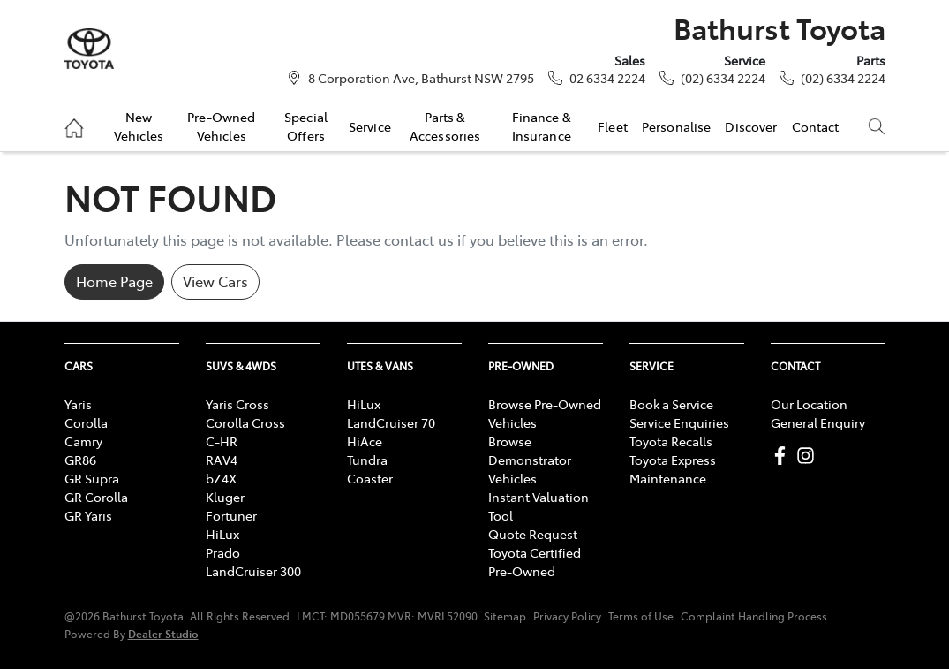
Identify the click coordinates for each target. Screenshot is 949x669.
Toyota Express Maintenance (672, 469)
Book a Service (671, 404)
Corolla (86, 422)
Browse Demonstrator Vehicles (529, 459)
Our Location (809, 404)
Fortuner (231, 515)
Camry (83, 441)
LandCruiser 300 (253, 571)
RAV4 (221, 459)
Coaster (370, 478)
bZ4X (221, 478)
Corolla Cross (245, 422)
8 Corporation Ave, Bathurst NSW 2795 (421, 78)
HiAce (364, 441)
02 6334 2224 (607, 78)
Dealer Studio (163, 633)
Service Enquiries (679, 422)
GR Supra (91, 478)
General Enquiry (818, 422)
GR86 (80, 459)
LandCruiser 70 (391, 422)
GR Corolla (96, 497)
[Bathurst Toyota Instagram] (809, 455)
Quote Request (532, 534)
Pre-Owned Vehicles (221, 125)
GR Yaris (88, 515)
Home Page (114, 281)
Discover (751, 126)
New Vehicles (138, 125)
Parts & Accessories (445, 125)
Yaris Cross (237, 404)
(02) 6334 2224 (723, 78)
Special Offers (306, 125)
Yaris (78, 404)
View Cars (215, 281)
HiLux (222, 534)
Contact (816, 126)
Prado (223, 552)
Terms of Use (641, 616)
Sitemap (505, 616)
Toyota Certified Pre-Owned (534, 562)
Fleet (613, 126)
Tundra (367, 459)
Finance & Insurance (541, 125)
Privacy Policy (567, 616)
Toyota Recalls (670, 441)
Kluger (225, 497)
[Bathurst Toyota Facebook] (783, 455)
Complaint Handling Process (754, 616)
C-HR (221, 441)
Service (370, 126)
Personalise (677, 126)
